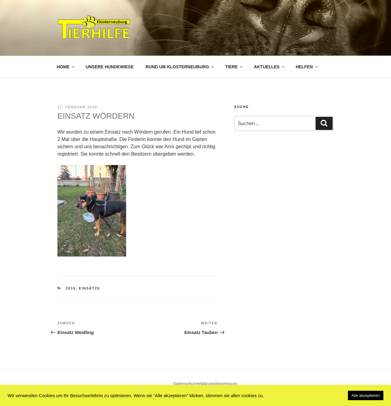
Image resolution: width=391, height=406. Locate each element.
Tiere (234, 66)
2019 (71, 288)
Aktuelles (269, 66)
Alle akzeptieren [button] (366, 395)
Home (66, 66)
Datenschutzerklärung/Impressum (205, 383)
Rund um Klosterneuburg (180, 66)
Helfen (307, 66)
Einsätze (89, 288)
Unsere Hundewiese (109, 66)
